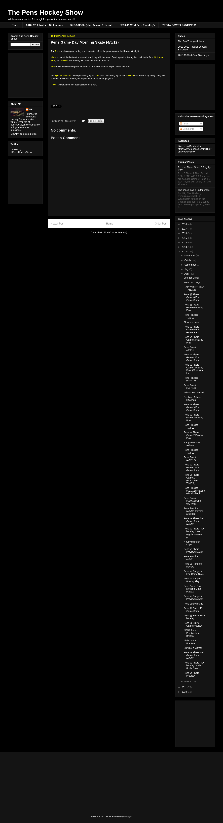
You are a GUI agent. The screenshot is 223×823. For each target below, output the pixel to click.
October (188, 260)
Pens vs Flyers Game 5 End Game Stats (192, 329)
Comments (187, 129)
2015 (185, 238)
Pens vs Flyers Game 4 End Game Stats (192, 357)
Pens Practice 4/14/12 (191, 426)
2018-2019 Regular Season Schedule (91, 25)
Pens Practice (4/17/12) (191, 386)
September (190, 264)
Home (15, 25)
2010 (185, 691)
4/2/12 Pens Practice (190, 642)
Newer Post (57, 223)
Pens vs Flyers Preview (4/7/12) (193, 550)
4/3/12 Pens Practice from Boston (192, 633)
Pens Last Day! (192, 282)
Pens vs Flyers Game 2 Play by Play (193, 435)
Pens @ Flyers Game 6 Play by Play (193, 307)
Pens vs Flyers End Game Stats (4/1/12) (194, 655)
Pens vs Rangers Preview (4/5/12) (193, 597)
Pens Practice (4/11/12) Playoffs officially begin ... (194, 491)
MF (30, 109)
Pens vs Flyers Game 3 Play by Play (193, 417)
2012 (185, 251)
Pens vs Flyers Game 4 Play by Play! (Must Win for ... (193, 368)
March (188, 681)
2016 (185, 233)
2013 (185, 247)
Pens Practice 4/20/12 (191, 348)
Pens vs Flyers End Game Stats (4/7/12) (194, 521)
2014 (185, 242)
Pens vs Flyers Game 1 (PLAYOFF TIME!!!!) (191, 479)
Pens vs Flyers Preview (191, 674)
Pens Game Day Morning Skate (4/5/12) (192, 589)
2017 (185, 228)
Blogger (128, 816)
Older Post (161, 223)
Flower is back (191, 322)
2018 (185, 224)
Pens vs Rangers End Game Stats (194, 572)
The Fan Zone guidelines (191, 41)
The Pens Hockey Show (45, 12)
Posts (184, 123)
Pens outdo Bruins (193, 603)
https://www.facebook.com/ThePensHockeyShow (194, 150)
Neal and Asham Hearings (192, 398)
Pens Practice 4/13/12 (191, 451)
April (187, 273)
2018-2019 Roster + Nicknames (44, 25)
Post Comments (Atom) (115, 232)
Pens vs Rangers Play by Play (193, 580)
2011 (185, 687)
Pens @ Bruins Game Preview (193, 624)
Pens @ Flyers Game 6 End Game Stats (192, 297)
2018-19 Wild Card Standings (137, 25)
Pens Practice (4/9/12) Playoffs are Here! (193, 511)
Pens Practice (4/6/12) (191, 558)
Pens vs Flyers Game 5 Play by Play (193, 340)
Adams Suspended (194, 392)
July (186, 269)
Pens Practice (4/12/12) (191, 458)
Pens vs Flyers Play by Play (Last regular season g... (194, 532)
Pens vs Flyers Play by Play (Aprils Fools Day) (194, 665)
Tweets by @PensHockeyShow (21, 150)
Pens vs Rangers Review (193, 565)
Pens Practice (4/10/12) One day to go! (192, 501)
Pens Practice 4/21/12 (191, 316)
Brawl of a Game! (193, 648)
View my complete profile (23, 134)
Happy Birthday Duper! (192, 543)
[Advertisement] (21, 74)
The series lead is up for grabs (193, 190)
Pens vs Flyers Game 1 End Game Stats (192, 467)
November (190, 255)
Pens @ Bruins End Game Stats (194, 609)
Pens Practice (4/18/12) (191, 379)
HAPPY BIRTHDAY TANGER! (194, 288)
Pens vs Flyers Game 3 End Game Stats (192, 407)
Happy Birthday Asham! (192, 444)
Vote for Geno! (191, 277)
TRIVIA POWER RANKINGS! (179, 25)
